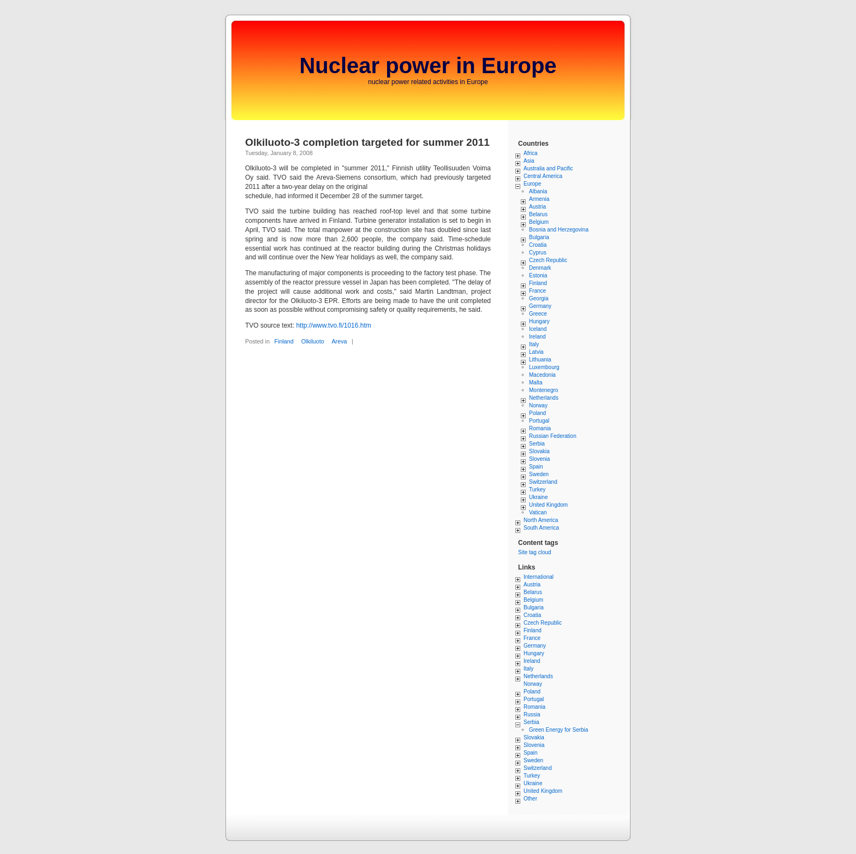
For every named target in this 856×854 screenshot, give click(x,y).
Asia (529, 161)
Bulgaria (539, 237)
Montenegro (543, 390)
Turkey (537, 490)
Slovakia (539, 451)
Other (530, 799)
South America (541, 528)
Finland (283, 341)
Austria (537, 207)
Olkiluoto (312, 341)
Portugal (539, 421)
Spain (536, 467)
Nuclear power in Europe (427, 66)
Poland (537, 413)
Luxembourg (544, 367)
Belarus (538, 214)
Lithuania (540, 360)
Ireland (537, 337)
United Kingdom (548, 505)
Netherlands (543, 398)
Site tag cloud (534, 552)
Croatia (537, 245)
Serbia (537, 444)
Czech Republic (548, 260)
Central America (543, 176)
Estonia (538, 275)
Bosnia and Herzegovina (558, 230)
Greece (538, 314)
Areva (339, 341)
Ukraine (538, 497)
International (539, 577)
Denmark (540, 268)
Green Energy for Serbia (558, 730)
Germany (540, 306)
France (537, 291)
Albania (538, 191)
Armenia (539, 199)
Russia (532, 714)
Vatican (538, 512)
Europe (532, 184)
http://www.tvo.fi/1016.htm (333, 325)
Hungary (539, 321)
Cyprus (537, 253)
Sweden (539, 474)
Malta (535, 382)
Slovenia (539, 459)
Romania (540, 428)
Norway (538, 405)
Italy (534, 344)
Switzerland (543, 482)
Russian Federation (552, 436)
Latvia (536, 352)
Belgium (539, 222)
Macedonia (542, 375)
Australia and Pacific (548, 168)
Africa (531, 153)
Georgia (539, 298)
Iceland (537, 329)
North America (541, 520)
